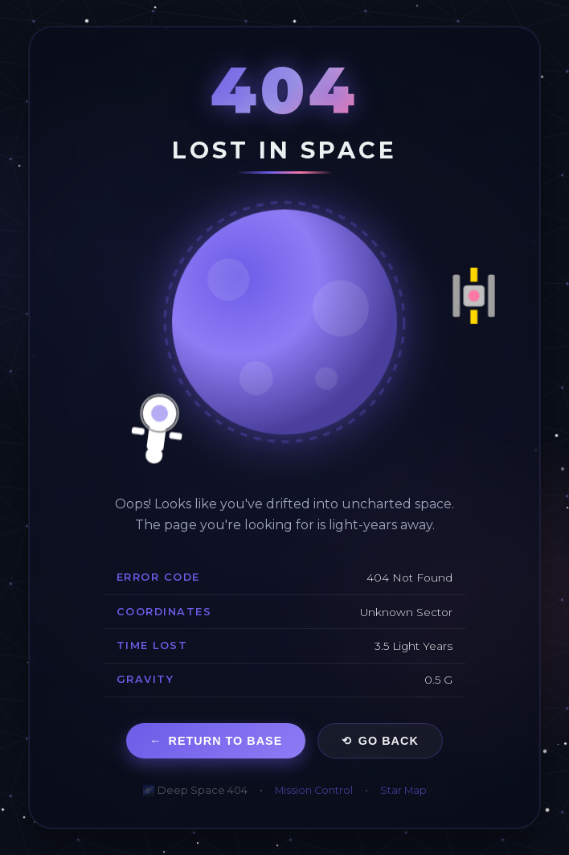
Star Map (403, 790)
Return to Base (215, 740)
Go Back (380, 740)
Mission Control (314, 790)
